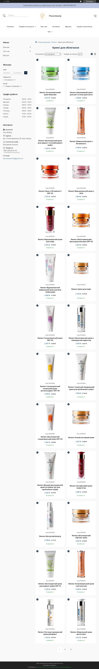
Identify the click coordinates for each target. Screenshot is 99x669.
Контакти (56, 27)
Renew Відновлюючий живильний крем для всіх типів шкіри (50, 290)
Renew (54, 42)
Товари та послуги (26, 27)
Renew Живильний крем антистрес (81, 633)
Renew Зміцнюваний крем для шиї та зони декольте (81, 94)
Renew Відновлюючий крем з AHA (81, 192)
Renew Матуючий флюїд (50, 536)
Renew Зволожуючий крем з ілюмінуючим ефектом (81, 339)
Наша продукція (44, 42)
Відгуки (68, 27)
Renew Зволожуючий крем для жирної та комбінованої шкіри (50, 143)
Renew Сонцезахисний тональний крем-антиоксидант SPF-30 (50, 388)
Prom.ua (60, 663)
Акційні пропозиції (84, 27)
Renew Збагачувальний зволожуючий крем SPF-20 (81, 240)
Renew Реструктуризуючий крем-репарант (50, 633)
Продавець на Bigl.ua (49, 665)
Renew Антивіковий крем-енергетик (81, 487)
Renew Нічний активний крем (81, 438)
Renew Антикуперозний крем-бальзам (50, 94)
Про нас (43, 27)
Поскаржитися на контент (44, 667)
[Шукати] (4, 16)
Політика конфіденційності (62, 667)
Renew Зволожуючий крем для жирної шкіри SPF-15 (50, 585)
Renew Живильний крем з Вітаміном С (81, 142)
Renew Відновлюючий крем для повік (50, 240)
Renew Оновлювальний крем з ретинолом (81, 585)
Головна (10, 27)
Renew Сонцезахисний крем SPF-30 (50, 339)
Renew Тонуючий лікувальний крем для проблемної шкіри (81, 388)
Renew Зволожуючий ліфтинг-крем (81, 537)
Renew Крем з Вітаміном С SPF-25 (50, 192)
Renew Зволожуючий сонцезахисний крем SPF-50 (50, 438)
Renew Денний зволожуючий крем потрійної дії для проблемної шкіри (50, 487)
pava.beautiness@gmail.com (13, 158)
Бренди (6, 47)
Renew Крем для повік (81, 289)
